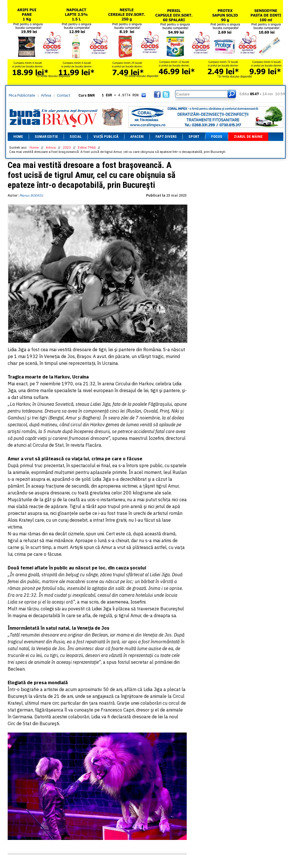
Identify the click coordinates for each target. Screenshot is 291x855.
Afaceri (137, 136)
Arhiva (46, 95)
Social (76, 136)
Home (18, 136)
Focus (216, 136)
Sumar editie (46, 136)
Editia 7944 (86, 147)
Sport (193, 136)
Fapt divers (166, 136)
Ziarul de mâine (248, 136)
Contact (63, 95)
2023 (67, 147)
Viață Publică (106, 136)
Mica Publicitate (22, 95)
